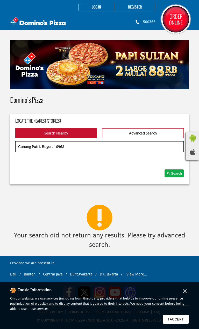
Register (135, 7)
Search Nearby (56, 133)
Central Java (52, 274)
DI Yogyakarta (81, 274)
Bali (13, 274)
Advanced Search (143, 133)
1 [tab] (97, 82)
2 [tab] (102, 82)
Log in (96, 7)
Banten (29, 274)
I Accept (176, 319)
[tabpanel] (99, 64)
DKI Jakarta (109, 274)
